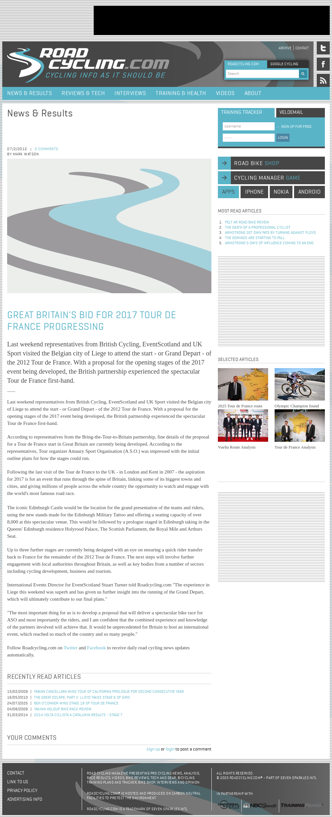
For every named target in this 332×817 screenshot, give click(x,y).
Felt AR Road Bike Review (247, 222)
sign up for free (294, 126)
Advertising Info (24, 799)
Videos (225, 93)
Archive (285, 48)
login (170, 749)
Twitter (70, 647)
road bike (256, 163)
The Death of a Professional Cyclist (257, 228)
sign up (153, 749)
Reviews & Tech (83, 93)
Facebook (96, 647)
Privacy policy (22, 790)
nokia (281, 192)
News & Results (29, 93)
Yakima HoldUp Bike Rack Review (62, 709)
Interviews (130, 93)
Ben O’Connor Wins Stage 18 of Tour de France (76, 703)
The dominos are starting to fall (255, 238)
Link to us (17, 782)
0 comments (46, 149)
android (309, 192)
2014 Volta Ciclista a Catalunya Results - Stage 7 (78, 715)
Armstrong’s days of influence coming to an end (269, 243)
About (253, 93)
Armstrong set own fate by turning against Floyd (270, 233)
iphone (254, 192)
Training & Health (181, 93)
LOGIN (283, 137)
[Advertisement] (212, 20)
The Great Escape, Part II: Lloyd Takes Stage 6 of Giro (82, 698)
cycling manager (267, 178)
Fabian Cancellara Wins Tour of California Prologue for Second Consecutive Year (109, 692)
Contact (302, 48)
